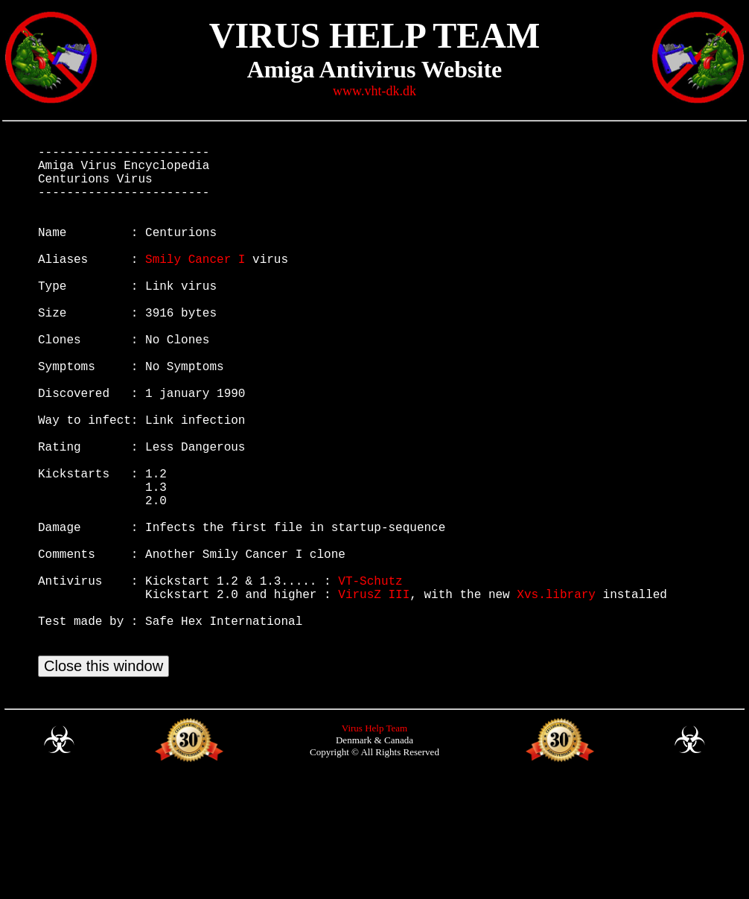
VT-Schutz (370, 678)
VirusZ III (373, 695)
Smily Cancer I (195, 285)
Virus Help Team (374, 844)
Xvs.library (556, 695)
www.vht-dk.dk (374, 90)
